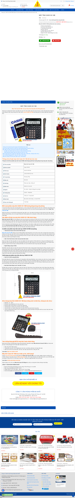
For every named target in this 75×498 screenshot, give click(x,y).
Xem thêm (3, 450)
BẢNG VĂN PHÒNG (29, 9)
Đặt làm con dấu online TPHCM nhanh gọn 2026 (46, 466)
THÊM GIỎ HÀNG (44, 40)
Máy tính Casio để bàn (24, 12)
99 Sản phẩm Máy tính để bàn (13, 360)
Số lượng (41, 37)
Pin (31, 373)
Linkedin (38, 373)
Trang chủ (3, 12)
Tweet (25, 373)
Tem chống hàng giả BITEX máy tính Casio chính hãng (14, 155)
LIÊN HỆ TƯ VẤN (58, 423)
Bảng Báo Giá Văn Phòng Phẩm (33, 485)
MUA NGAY (56, 40)
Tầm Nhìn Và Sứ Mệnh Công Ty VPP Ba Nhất (28, 447)
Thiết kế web (68, 493)
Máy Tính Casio (17, 12)
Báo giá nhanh (29, 487)
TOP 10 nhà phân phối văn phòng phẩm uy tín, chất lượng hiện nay (9, 448)
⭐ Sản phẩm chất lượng (46, 481)
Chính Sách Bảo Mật (30, 475)
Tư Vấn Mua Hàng (45, 479)
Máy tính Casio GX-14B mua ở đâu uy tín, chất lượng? (14, 156)
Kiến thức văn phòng (54, 9)
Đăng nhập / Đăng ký (70, 1)
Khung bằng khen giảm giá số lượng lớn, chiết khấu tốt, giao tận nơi (65, 466)
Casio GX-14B (5, 210)
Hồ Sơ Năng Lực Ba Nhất (46, 477)
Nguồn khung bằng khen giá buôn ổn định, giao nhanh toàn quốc (9, 466)
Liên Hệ (62, 9)
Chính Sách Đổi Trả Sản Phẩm (32, 479)
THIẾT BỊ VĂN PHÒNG (10, 12)
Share (18, 373)
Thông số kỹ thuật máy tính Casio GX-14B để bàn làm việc (15, 146)
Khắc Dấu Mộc (38, 9)
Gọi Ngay (23, 6)
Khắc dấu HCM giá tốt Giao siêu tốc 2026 (64, 447)
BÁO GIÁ (45, 9)
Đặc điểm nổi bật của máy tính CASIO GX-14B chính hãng (15, 149)
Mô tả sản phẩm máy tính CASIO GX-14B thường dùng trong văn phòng (18, 148)
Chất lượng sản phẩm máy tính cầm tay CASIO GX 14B (15, 152)
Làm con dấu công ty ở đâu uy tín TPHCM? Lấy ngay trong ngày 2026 (46, 448)
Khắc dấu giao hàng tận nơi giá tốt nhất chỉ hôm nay (27, 466)
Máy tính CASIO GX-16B (12, 351)
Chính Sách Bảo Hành (31, 477)
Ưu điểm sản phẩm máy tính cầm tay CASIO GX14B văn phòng (17, 150)
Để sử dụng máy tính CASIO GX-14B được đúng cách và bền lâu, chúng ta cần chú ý (21, 153)
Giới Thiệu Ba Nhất (45, 475)
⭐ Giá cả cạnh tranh (45, 486)
